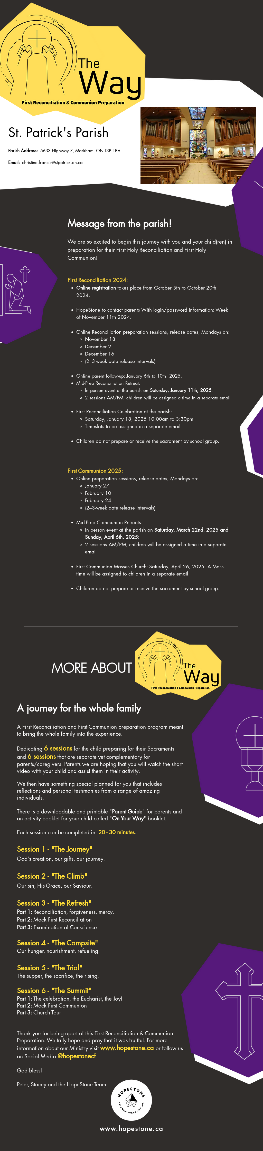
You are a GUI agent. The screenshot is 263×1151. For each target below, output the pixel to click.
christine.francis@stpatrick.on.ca (52, 162)
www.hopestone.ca (127, 1048)
